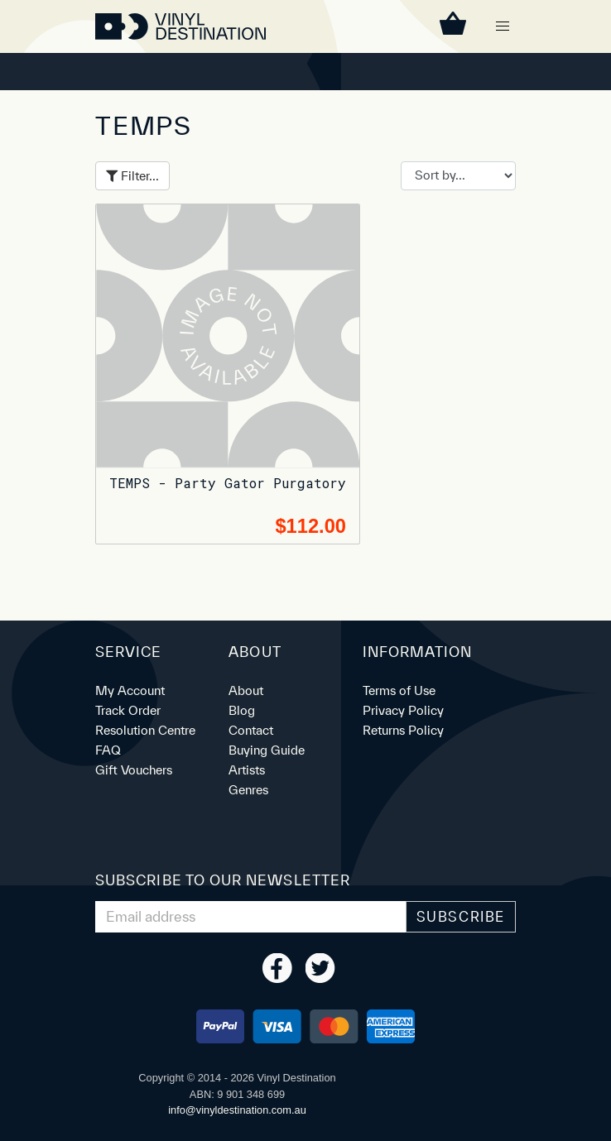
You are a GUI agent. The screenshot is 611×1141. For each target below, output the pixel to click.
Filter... (132, 176)
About (246, 690)
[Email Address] (251, 916)
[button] (502, 26)
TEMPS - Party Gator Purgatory (227, 483)
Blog (242, 710)
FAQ (108, 750)
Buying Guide (267, 750)
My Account (130, 690)
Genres (248, 790)
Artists (247, 770)
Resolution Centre (145, 730)
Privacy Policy (403, 710)
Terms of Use (399, 690)
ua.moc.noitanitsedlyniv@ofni (237, 1110)
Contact (251, 730)
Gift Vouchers (133, 770)
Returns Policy (403, 730)
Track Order (128, 710)
